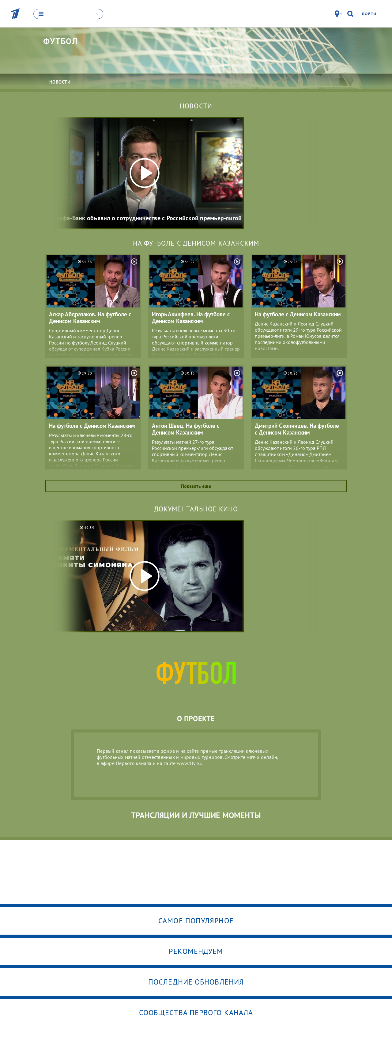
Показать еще (196, 486)
